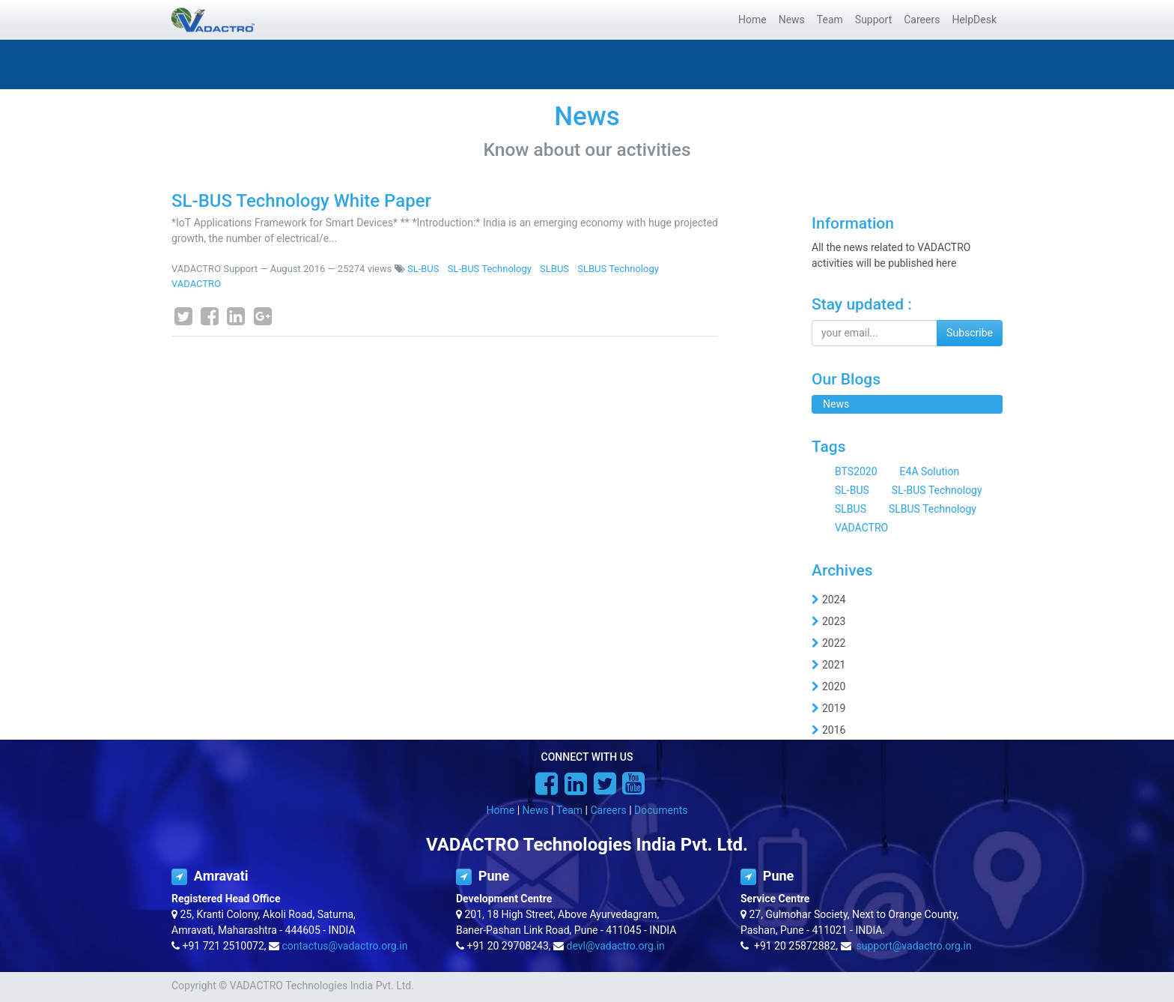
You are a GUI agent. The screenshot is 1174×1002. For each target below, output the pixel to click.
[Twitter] (183, 316)
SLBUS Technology (618, 268)
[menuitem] (752, 20)
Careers (608, 810)
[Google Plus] (263, 316)
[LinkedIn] (236, 316)
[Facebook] (210, 316)
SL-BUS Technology (490, 268)
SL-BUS (423, 268)
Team (569, 810)
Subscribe (969, 333)
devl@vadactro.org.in (616, 946)
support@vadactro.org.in (913, 946)
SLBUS (554, 268)
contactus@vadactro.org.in (345, 946)
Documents (660, 810)
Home (501, 810)
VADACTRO (196, 283)
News (536, 810)
